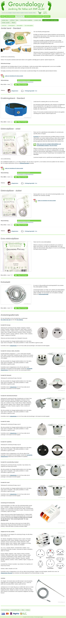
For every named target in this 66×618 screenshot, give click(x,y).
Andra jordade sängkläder (26, 20)
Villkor (23, 610)
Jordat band (4, 25)
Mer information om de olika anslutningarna (25, 174)
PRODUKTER (20, 16)
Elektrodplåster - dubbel (11, 190)
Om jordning (20, 319)
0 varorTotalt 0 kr (45, 12)
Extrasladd (5, 282)
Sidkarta (28, 610)
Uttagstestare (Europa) (6, 573)
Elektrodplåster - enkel (10, 129)
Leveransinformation (15, 610)
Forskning (36, 136)
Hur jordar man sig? (6, 319)
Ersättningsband (11, 25)
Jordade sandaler (6, 22)
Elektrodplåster (20, 25)
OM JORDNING (10, 16)
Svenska (26, 12)
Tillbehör (14, 22)
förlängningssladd (24, 163)
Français (14, 12)
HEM (2, 16)
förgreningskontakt (43, 294)
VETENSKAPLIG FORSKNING (33, 16)
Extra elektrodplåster (29, 25)
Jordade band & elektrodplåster (50, 20)
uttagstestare (13, 345)
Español (22, 12)
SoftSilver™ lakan (14, 20)
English (10, 12)
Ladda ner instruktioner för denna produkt (14, 76)
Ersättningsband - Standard (13, 98)
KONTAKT (47, 16)
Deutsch (18, 12)
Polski (34, 12)
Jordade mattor (37, 20)
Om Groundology (5, 610)
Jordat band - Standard (11, 28)
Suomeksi (30, 12)
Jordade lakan (5, 20)
